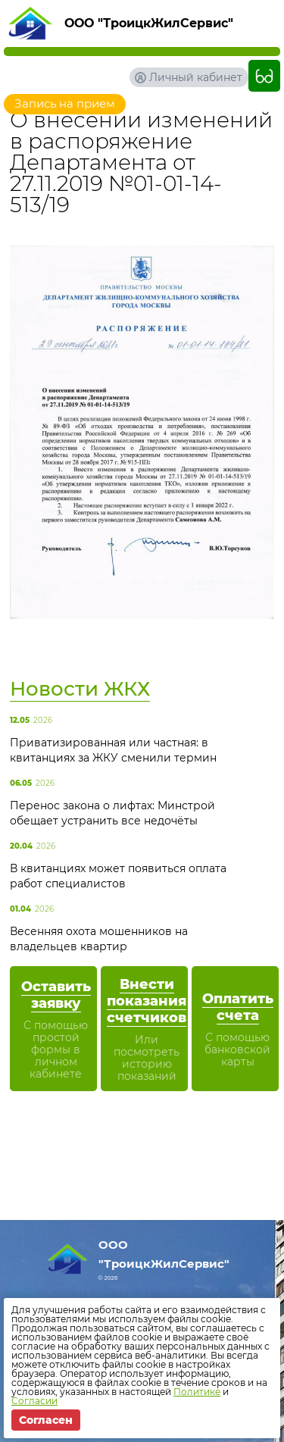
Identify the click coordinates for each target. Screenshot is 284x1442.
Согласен (46, 1420)
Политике (196, 1391)
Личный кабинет (195, 77)
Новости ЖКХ (80, 689)
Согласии (34, 1400)
